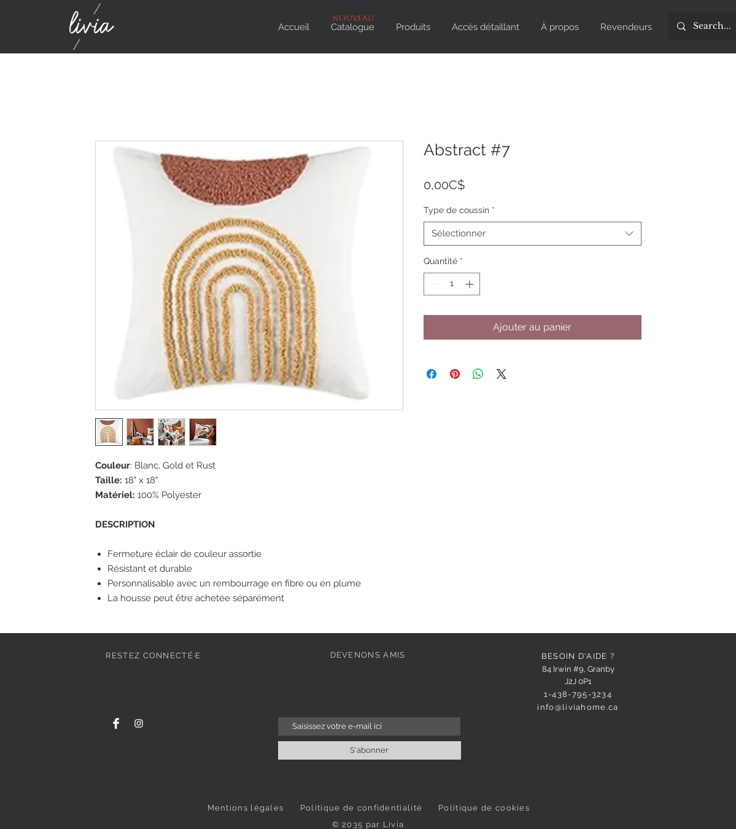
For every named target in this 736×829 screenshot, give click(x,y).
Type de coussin (459, 210)
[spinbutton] (452, 284)
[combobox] (532, 234)
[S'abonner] (369, 750)
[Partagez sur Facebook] (431, 374)
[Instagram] (138, 723)
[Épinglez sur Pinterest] (454, 374)
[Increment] (470, 284)
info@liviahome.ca (577, 707)
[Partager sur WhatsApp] (478, 374)
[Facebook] (116, 723)
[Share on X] (501, 374)
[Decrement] (433, 284)
